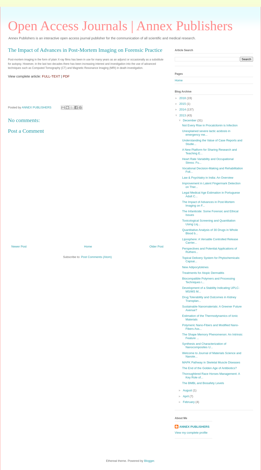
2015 (183, 103)
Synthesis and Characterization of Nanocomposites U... (204, 345)
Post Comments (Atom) (96, 257)
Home (88, 246)
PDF (66, 76)
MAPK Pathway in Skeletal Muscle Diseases (211, 362)
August (188, 390)
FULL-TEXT (51, 76)
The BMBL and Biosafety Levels (203, 383)
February (189, 402)
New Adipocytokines (195, 267)
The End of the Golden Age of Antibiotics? (209, 368)
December (190, 120)
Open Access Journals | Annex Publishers (120, 25)
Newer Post (19, 246)
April (186, 396)
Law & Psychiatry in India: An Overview (207, 177)
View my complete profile (191, 432)
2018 (183, 98)
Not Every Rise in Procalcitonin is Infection (209, 125)
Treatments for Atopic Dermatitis (203, 273)
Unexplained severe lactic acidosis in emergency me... (206, 132)
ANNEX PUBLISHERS (194, 426)
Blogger (149, 460)
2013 (183, 115)
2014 (183, 109)
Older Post (156, 246)
